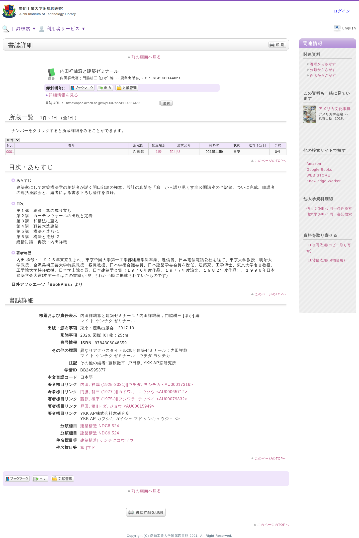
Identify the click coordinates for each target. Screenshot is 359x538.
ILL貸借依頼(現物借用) (325, 264)
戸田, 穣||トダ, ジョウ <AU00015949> (117, 406)
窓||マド (87, 447)
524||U (175, 152)
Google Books (319, 174)
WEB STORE (318, 179)
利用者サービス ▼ (62, 29)
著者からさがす (323, 64)
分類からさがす (323, 70)
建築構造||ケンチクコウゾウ (107, 440)
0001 (10, 152)
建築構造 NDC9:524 (99, 433)
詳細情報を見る (63, 95)
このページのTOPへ (270, 161)
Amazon (313, 168)
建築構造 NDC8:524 (99, 426)
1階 (159, 152)
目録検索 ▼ (19, 29)
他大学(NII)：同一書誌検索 (329, 218)
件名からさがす (323, 75)
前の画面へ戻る (146, 57)
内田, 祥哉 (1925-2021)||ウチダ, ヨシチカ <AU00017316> (136, 384)
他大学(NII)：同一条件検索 (329, 212)
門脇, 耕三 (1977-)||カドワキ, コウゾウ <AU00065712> (133, 392)
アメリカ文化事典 (335, 113)
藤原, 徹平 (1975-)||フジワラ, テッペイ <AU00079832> (133, 399)
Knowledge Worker (323, 185)
